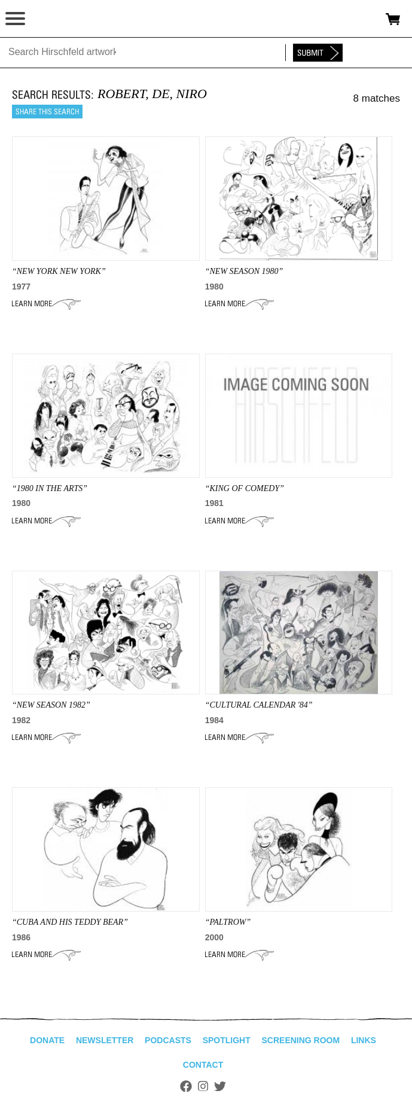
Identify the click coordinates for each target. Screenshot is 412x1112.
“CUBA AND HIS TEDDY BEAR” (70, 922)
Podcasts (168, 1040)
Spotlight (227, 1040)
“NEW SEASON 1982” (51, 704)
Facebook (186, 1086)
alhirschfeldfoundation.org (51, 19)
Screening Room (300, 1040)
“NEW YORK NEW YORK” (59, 271)
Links (363, 1040)
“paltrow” (228, 922)
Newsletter (104, 1040)
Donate (47, 1040)
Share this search (47, 111)
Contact (203, 1065)
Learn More (46, 304)
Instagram (203, 1086)
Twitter (220, 1086)
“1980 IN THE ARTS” (49, 488)
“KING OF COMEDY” (244, 488)
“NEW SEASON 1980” (244, 271)
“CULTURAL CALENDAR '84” (259, 704)
